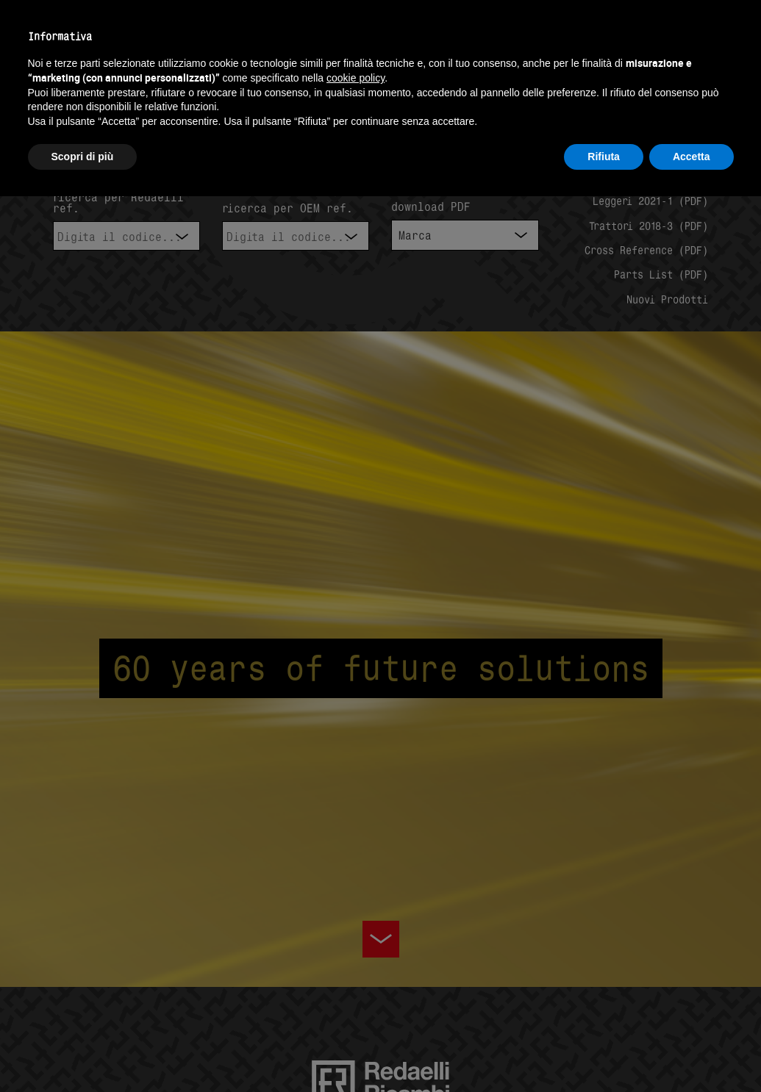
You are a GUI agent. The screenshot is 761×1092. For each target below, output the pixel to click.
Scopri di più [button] (82, 156)
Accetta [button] (691, 156)
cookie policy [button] (355, 78)
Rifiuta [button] (603, 156)
